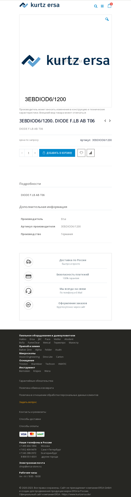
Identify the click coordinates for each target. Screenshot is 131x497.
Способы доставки (30, 419)
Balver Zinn (25, 349)
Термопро (60, 342)
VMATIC (62, 363)
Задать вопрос (28, 402)
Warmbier (36, 363)
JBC (40, 339)
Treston (23, 363)
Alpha (38, 349)
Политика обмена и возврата (36, 387)
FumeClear (34, 342)
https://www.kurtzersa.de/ (76, 494)
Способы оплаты (29, 426)
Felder (48, 349)
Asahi (58, 349)
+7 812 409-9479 (27, 449)
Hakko (22, 339)
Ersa (32, 339)
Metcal (46, 342)
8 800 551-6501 (29, 456)
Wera (47, 371)
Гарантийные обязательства (36, 380)
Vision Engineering (29, 356)
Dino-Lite (48, 356)
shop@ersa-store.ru (30, 466)
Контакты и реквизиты (32, 411)
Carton (60, 356)
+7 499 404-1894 (27, 446)
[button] (107, 22)
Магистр (74, 342)
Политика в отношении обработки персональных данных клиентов (58, 395)
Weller (57, 339)
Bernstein (24, 371)
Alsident (68, 339)
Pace (47, 339)
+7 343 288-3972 (27, 453)
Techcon (50, 363)
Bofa (21, 342)
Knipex (37, 371)
